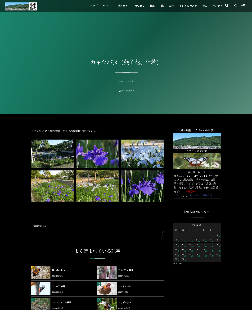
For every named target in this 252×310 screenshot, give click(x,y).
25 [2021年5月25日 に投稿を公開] (190, 254)
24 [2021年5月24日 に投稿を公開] (183, 254)
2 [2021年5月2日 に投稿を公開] (176, 240)
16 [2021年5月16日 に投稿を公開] (176, 250)
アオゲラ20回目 (125, 270)
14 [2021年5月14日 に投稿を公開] (210, 245)
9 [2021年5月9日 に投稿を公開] (176, 245)
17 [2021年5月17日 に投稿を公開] (183, 250)
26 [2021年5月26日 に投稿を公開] (197, 254)
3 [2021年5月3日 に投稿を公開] (182, 240)
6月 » (181, 263)
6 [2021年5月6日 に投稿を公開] (203, 240)
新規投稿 (207, 195)
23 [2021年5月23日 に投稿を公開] (176, 254)
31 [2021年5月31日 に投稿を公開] (183, 259)
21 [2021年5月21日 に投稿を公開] (210, 250)
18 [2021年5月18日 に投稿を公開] (190, 250)
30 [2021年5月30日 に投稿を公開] (176, 259)
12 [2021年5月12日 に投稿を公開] (197, 245)
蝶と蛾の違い (58, 270)
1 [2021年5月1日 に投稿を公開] (217, 235)
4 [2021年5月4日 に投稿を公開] (189, 240)
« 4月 (175, 263)
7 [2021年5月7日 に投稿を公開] (210, 240)
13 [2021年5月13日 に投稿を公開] (204, 245)
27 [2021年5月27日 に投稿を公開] (204, 254)
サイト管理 (195, 195)
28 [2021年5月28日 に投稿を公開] (210, 254)
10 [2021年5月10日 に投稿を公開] (183, 245)
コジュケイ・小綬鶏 (61, 302)
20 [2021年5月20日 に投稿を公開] (204, 250)
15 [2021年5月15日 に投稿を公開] (217, 245)
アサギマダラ (124, 302)
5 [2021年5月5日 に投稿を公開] (196, 240)
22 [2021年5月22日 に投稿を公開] (217, 250)
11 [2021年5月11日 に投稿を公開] (190, 245)
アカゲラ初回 (58, 286)
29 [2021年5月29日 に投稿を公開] (217, 254)
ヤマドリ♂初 (124, 286)
